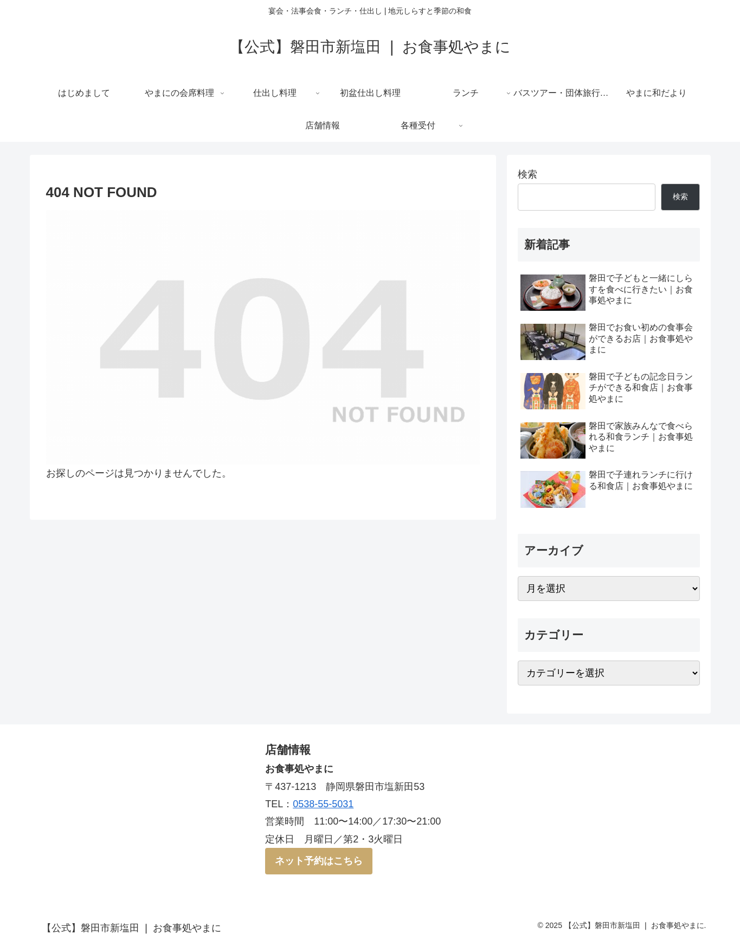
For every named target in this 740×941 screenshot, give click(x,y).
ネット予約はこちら (319, 860)
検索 (527, 174)
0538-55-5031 (323, 804)
